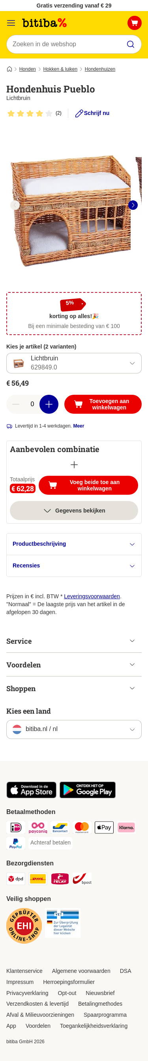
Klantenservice (24, 971)
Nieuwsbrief (100, 993)
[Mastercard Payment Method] (82, 828)
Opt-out (67, 993)
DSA (125, 971)
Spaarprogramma (105, 1015)
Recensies (74, 565)
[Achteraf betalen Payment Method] (50, 843)
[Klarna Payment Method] (126, 828)
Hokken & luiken (60, 69)
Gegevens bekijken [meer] (74, 510)
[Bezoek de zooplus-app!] (31, 796)
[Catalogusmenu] (11, 23)
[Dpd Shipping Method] (15, 880)
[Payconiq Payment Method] (37, 828)
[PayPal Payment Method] (15, 844)
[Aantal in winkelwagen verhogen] (48, 404)
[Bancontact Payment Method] (60, 828)
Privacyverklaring (27, 993)
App (11, 1026)
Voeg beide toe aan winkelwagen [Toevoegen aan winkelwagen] (93, 485)
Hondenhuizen (100, 69)
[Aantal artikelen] (32, 404)
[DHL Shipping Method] (37, 880)
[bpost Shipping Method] (82, 880)
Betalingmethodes (100, 1004)
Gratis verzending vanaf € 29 (74, 5)
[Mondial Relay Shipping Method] (60, 880)
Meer (78, 426)
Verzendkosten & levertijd (37, 1004)
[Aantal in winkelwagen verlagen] (15, 404)
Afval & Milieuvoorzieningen (40, 1015)
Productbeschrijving (74, 544)
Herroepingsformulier (69, 982)
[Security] (24, 927)
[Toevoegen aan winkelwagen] (103, 404)
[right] (133, 205)
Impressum (20, 982)
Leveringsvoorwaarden (92, 596)
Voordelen (38, 1026)
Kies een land (28, 711)
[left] (15, 205)
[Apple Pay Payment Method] (104, 828)
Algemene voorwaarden (81, 971)
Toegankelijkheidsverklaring (93, 1026)
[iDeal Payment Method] (15, 828)
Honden (27, 69)
